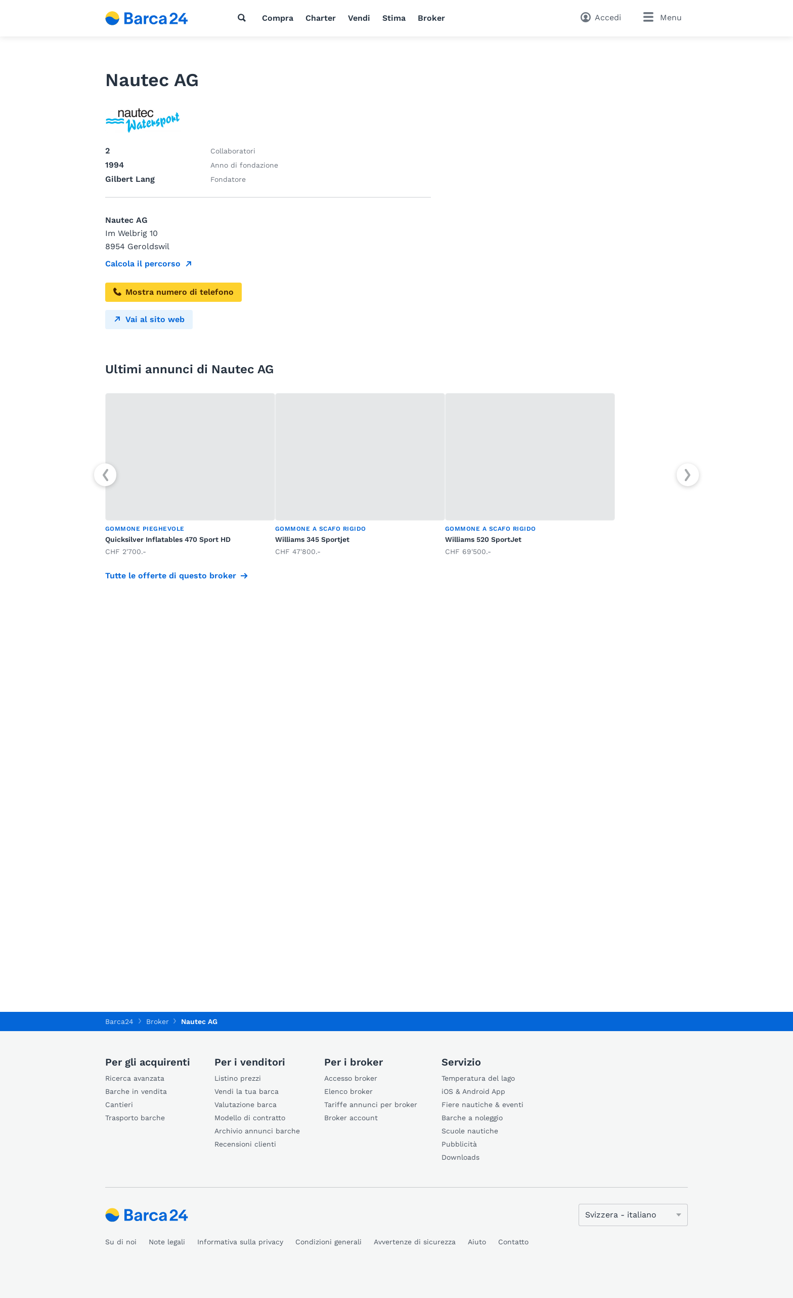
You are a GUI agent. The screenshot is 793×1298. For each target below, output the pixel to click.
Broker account (351, 1118)
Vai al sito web (149, 319)
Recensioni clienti (245, 1144)
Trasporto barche (135, 1118)
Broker (431, 18)
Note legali (167, 1242)
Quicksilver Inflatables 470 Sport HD (168, 539)
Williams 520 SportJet (483, 539)
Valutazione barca (245, 1104)
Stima (394, 18)
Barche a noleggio (472, 1118)
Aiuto (477, 1242)
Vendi (359, 18)
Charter (320, 18)
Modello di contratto (249, 1118)
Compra (277, 18)
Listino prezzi (237, 1078)
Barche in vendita (136, 1091)
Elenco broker (348, 1091)
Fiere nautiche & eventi (482, 1104)
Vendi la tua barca (246, 1091)
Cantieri (119, 1104)
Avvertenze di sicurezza (415, 1242)
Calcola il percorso (143, 263)
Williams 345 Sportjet (312, 539)
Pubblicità (459, 1144)
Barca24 (119, 1021)
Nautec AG (199, 1021)
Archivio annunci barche (257, 1131)
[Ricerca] (244, 18)
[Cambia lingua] (633, 1215)
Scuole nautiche (470, 1131)
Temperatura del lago (478, 1078)
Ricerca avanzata (134, 1078)
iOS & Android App (473, 1091)
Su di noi (121, 1242)
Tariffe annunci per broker (370, 1104)
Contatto (513, 1242)
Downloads (460, 1157)
